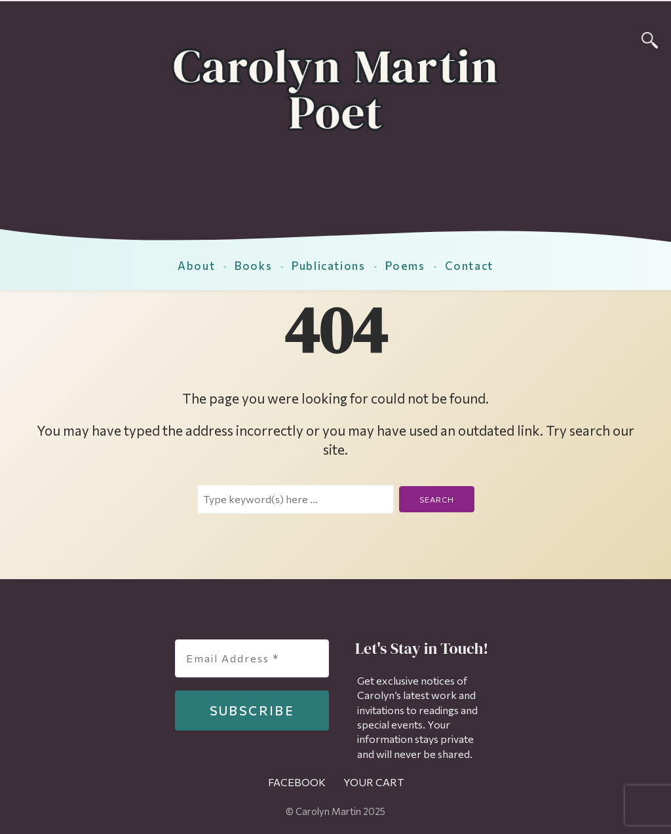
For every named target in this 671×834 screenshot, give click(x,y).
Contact (469, 265)
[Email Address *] (252, 658)
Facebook (297, 782)
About (196, 265)
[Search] (650, 38)
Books (253, 265)
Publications (328, 265)
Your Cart (373, 782)
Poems (405, 265)
